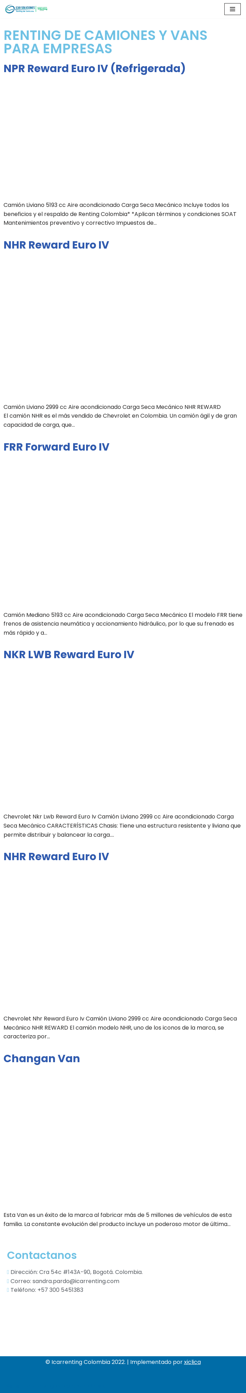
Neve (12, 1386)
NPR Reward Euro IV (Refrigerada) (94, 68)
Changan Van (41, 1058)
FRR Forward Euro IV (56, 447)
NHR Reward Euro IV (56, 245)
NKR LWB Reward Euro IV (68, 654)
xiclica (192, 1362)
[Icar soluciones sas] (26, 9)
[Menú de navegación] (232, 9)
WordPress (92, 1386)
